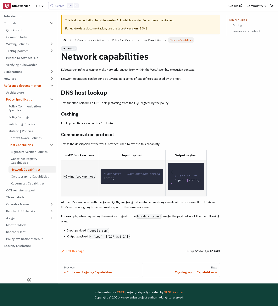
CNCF (121, 292)
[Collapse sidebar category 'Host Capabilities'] (51, 145)
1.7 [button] (38, 6)
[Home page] (64, 40)
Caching (237, 25)
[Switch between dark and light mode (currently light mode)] (272, 6)
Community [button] (255, 6)
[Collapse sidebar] (29, 279)
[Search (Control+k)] (64, 5)
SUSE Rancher (173, 292)
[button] (29, 23)
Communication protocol (246, 31)
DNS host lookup (238, 19)
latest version (128, 28)
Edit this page (72, 251)
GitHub (235, 6)
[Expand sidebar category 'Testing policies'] (51, 51)
